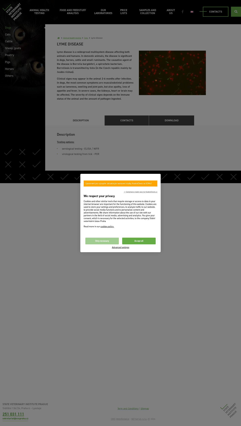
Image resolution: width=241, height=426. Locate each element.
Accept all (138, 240)
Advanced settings (120, 247)
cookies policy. (107, 226)
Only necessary (102, 240)
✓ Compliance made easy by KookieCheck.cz (140, 192)
